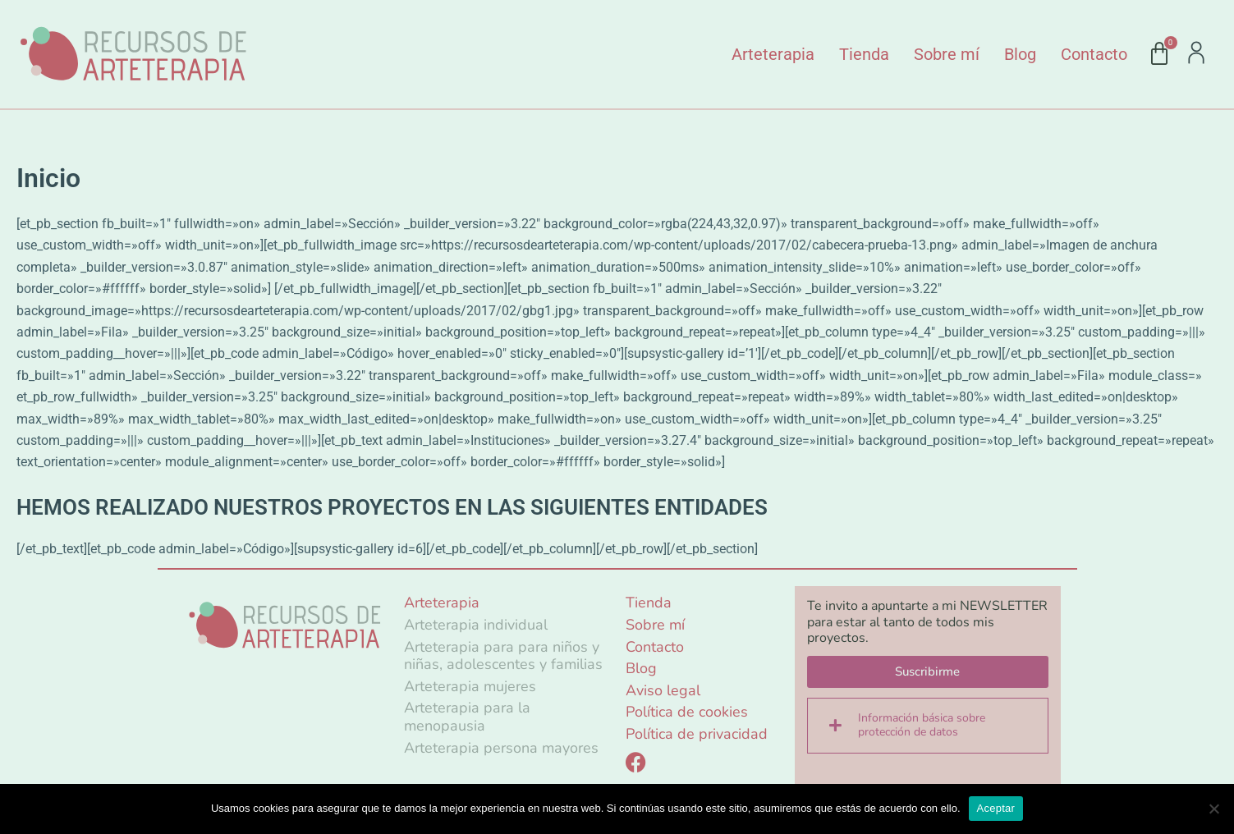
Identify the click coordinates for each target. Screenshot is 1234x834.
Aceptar (996, 808)
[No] (1213, 808)
